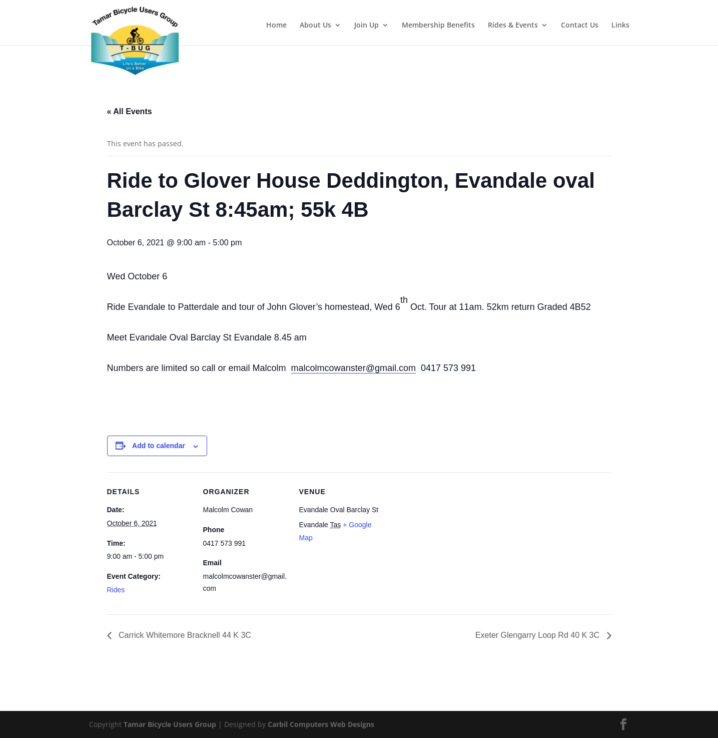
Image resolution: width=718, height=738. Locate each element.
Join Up (366, 26)
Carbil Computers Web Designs (321, 724)
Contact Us (579, 26)
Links (620, 26)
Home (276, 26)
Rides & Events (513, 26)
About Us (315, 26)
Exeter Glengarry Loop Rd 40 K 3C (538, 635)
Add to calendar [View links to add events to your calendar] (158, 446)
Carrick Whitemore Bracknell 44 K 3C (184, 635)
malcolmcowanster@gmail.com (353, 368)
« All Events (129, 111)
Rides (116, 590)
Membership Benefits (438, 26)
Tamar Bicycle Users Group (170, 724)
